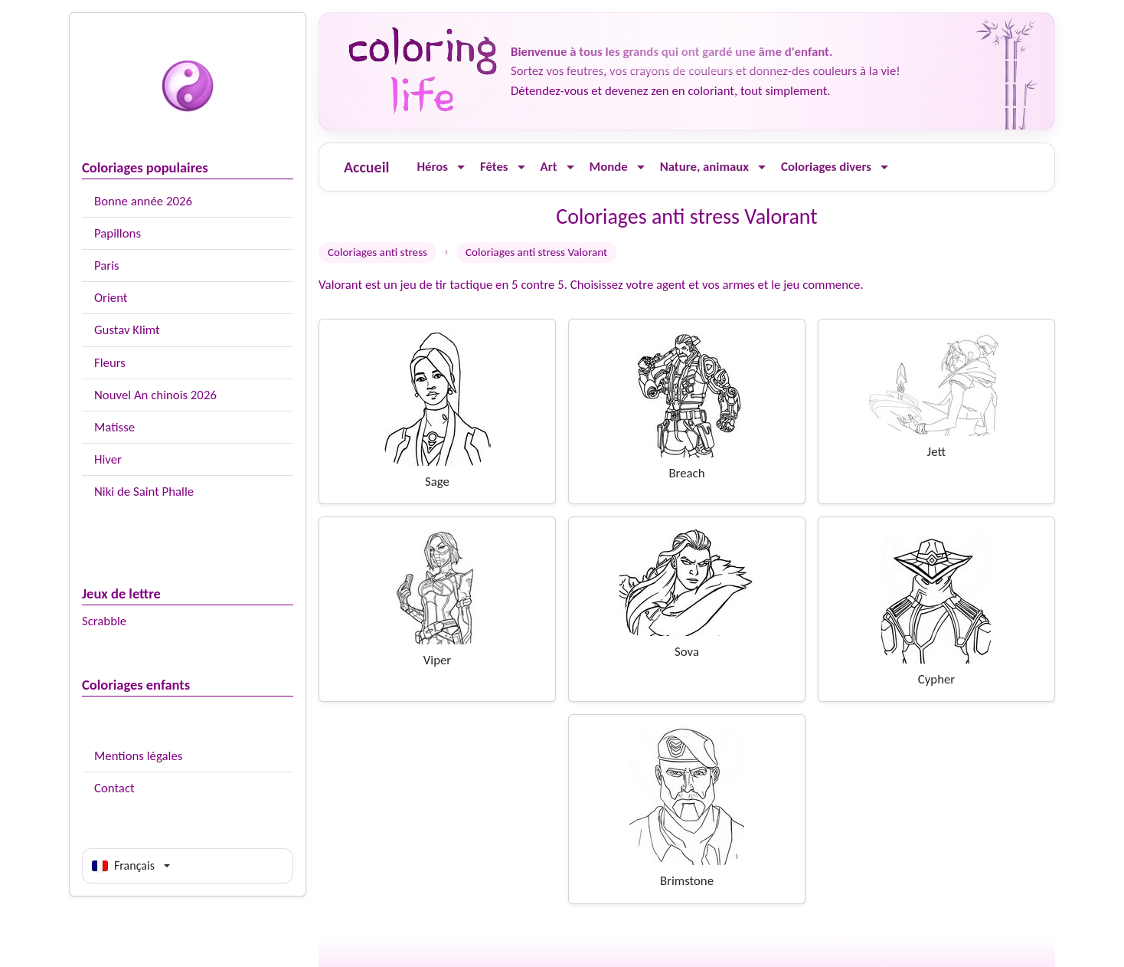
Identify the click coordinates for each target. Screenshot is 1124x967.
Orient (110, 298)
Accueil (366, 167)
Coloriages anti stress (377, 252)
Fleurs (110, 363)
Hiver (108, 459)
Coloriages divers (826, 167)
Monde (609, 167)
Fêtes (494, 167)
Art (549, 167)
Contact (114, 788)
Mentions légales (138, 756)
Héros (432, 167)
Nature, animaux (704, 167)
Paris (106, 265)
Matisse (114, 427)
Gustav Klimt (127, 330)
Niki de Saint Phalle (144, 492)
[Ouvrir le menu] (461, 167)
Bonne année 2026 (143, 201)
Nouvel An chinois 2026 (155, 395)
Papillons (117, 233)
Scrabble (104, 621)
